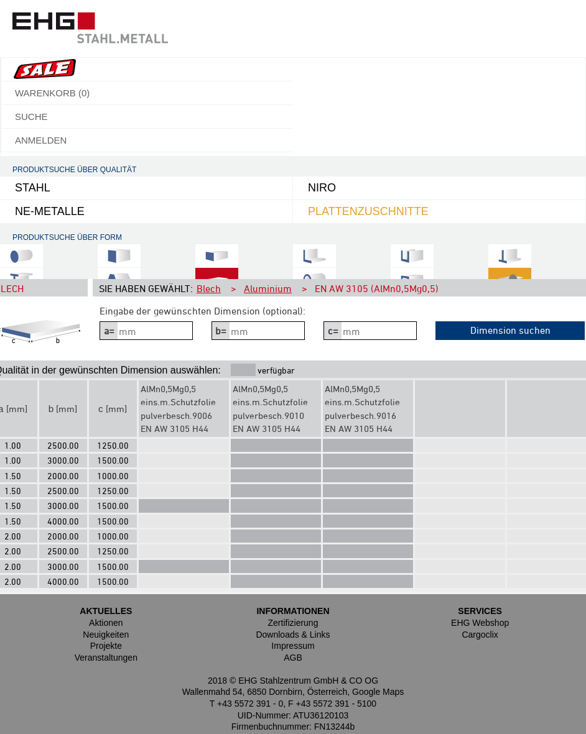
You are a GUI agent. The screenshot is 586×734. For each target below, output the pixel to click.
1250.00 (113, 445)
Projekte (106, 646)
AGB (293, 658)
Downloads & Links (293, 635)
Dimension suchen (510, 330)
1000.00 (113, 475)
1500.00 (113, 460)
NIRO (322, 187)
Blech (209, 288)
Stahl (32, 187)
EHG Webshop (480, 623)
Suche (31, 116)
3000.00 (63, 460)
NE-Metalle (50, 211)
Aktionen (106, 623)
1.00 (12, 445)
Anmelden (41, 140)
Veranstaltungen (106, 658)
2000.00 (63, 475)
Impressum (292, 646)
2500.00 (63, 445)
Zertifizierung (293, 623)
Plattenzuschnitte (368, 211)
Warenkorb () (52, 93)
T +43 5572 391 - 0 (246, 704)
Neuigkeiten (106, 635)
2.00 (12, 536)
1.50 (12, 475)
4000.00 (63, 521)
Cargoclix (480, 635)
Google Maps (378, 692)
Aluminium (268, 288)
